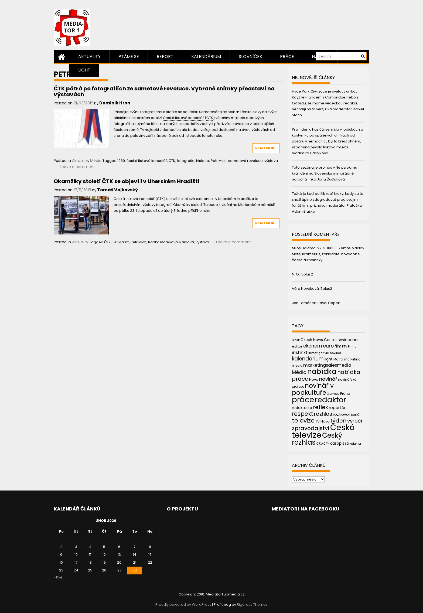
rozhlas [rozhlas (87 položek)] (323, 414)
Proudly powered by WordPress (183, 604)
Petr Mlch (219, 160)
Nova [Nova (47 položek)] (313, 379)
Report (165, 56)
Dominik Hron (114, 103)
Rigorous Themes (252, 604)
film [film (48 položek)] (338, 346)
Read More (265, 148)
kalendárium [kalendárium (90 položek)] (308, 358)
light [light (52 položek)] (329, 359)
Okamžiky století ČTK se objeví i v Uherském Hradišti (126, 181)
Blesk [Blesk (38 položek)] (296, 340)
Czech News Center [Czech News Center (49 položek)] (319, 339)
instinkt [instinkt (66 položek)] (300, 352)
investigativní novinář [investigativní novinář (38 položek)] (324, 353)
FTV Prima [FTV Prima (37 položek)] (349, 347)
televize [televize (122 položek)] (303, 420)
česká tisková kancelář (147, 160)
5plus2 (307, 274)
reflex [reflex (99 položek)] (320, 407)
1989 (121, 160)
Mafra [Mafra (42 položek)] (338, 359)
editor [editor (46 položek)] (297, 346)
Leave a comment (77, 166)
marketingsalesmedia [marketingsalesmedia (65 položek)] (327, 365)
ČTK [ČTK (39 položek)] (326, 443)
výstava (271, 160)
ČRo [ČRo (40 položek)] (319, 443)
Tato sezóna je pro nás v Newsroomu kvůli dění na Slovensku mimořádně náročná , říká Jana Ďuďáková (324, 173)
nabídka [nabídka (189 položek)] (321, 371)
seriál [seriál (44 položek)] (355, 414)
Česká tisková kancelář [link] (183, 117)
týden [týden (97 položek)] (338, 420)
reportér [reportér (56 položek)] (337, 407)
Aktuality (89, 56)
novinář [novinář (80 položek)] (328, 379)
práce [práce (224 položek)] (303, 399)
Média (95, 160)
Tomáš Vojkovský (117, 190)
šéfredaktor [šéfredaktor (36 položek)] (353, 444)
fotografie (186, 160)
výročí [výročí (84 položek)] (354, 420)
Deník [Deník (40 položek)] (342, 340)
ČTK (172, 160)
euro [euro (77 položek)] (328, 345)
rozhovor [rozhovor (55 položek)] (341, 414)
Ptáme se (128, 56)
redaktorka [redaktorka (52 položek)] (302, 407)
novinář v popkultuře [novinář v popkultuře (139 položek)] (313, 389)
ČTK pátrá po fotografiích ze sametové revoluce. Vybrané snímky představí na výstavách (164, 91)
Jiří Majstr (120, 242)
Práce (287, 56)
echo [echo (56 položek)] (352, 339)
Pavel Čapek (329, 302)
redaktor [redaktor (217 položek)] (330, 399)
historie (202, 160)
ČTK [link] (209, 117)
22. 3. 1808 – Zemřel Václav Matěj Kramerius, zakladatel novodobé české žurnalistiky (328, 254)
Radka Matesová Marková (171, 242)
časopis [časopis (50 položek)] (337, 443)
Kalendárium (206, 56)
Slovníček (250, 56)
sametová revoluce (245, 160)
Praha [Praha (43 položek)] (345, 393)
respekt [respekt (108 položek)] (302, 414)
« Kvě (58, 577)
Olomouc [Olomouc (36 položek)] (333, 394)
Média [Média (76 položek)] (299, 372)
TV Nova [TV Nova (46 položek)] (322, 421)
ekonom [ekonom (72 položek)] (312, 346)
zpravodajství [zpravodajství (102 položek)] (310, 428)
